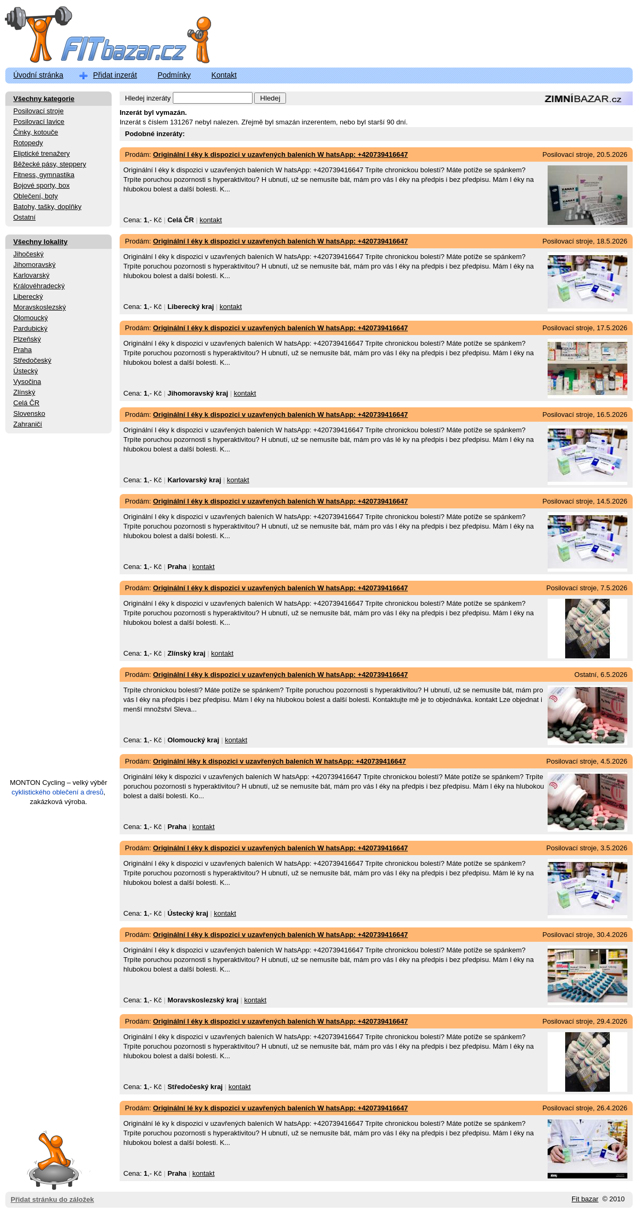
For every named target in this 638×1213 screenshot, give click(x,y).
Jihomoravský (34, 265)
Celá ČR (26, 403)
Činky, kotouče (35, 132)
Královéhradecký (39, 286)
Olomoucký (30, 318)
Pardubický (30, 328)
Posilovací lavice (38, 122)
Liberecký (28, 296)
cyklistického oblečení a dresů (58, 792)
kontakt (210, 220)
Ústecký (25, 371)
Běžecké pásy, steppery (49, 164)
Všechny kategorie (43, 99)
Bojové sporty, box (41, 185)
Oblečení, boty (35, 196)
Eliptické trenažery (41, 153)
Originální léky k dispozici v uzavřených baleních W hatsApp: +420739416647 (279, 761)
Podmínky (173, 75)
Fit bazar (585, 1199)
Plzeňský (27, 339)
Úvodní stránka (38, 75)
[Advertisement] (58, 610)
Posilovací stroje (38, 111)
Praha (22, 350)
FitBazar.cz (98, 37)
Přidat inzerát (115, 75)
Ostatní (24, 217)
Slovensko (29, 413)
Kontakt (224, 75)
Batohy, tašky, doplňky (47, 207)
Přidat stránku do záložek (52, 1159)
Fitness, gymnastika (43, 175)
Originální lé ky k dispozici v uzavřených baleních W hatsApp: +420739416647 (280, 1108)
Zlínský (24, 392)
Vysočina (27, 382)
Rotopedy (28, 143)
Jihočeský (28, 254)
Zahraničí (27, 424)
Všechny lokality (40, 242)
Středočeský (32, 360)
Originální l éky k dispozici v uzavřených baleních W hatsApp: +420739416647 (280, 154)
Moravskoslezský (39, 307)
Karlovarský (31, 275)
